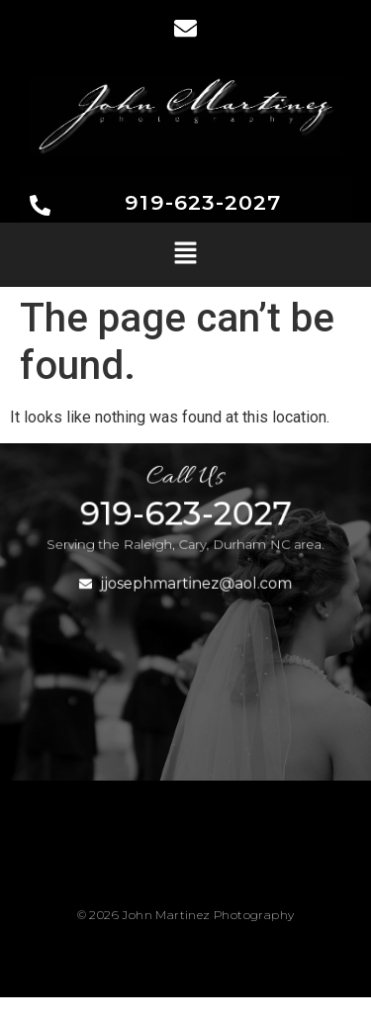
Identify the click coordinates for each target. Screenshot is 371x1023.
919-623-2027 (203, 202)
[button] (185, 254)
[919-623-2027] (40, 207)
